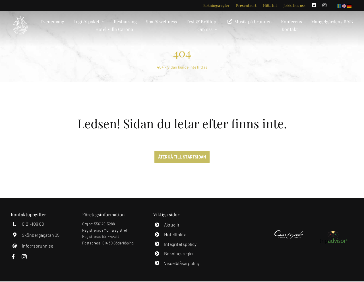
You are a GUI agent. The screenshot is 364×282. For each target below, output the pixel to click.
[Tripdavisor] (333, 232)
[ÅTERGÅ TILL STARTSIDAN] (182, 157)
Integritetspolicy (180, 244)
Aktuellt (171, 224)
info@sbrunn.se (37, 245)
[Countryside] (288, 232)
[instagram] (24, 256)
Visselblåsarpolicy (182, 263)
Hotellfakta (175, 234)
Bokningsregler (179, 253)
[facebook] (13, 256)
